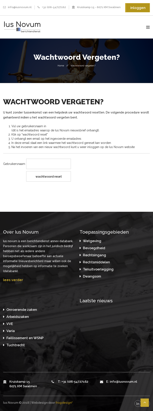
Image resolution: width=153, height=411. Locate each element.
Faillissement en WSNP (25, 338)
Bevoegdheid (94, 248)
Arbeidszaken (17, 317)
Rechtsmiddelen (96, 262)
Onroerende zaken (21, 310)
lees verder (13, 280)
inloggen (138, 8)
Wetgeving (92, 241)
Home (61, 65)
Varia (10, 331)
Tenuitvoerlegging (98, 269)
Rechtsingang (94, 255)
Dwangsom (92, 276)
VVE (9, 324)
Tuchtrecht (15, 345)
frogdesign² (64, 402)
